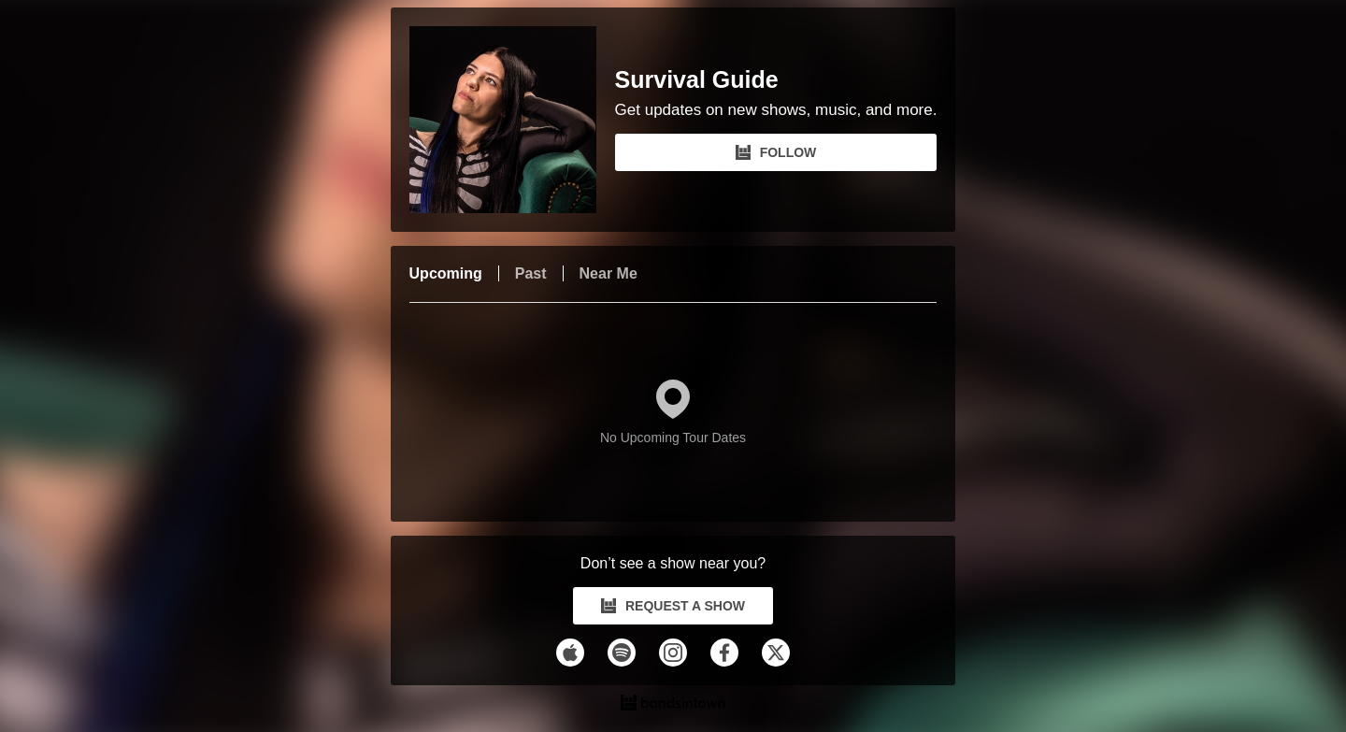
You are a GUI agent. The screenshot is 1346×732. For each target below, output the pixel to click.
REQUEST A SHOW (673, 605)
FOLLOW (776, 152)
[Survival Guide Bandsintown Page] (512, 119)
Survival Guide (697, 80)
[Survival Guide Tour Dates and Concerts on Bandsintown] (673, 705)
